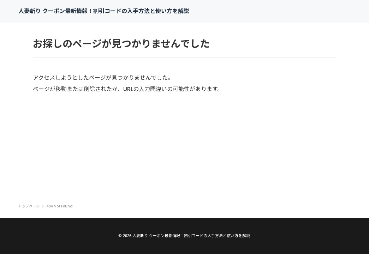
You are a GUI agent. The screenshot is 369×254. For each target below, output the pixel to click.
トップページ (29, 206)
